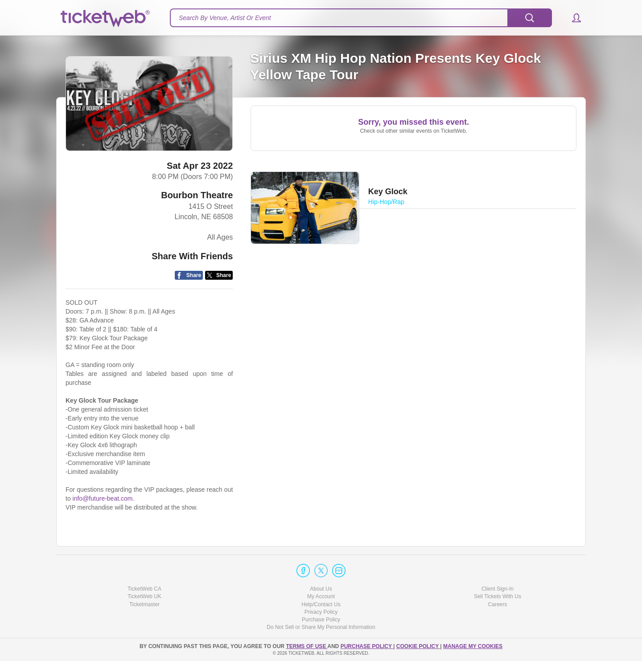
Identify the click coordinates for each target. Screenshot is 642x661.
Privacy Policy (321, 612)
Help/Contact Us (320, 604)
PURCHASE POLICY (367, 646)
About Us (321, 589)
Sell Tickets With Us (497, 596)
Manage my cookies (472, 646)
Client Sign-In (498, 589)
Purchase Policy (321, 619)
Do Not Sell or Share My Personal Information (321, 627)
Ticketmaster (144, 604)
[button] (572, 17)
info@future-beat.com (103, 498)
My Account (321, 596)
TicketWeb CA (144, 589)
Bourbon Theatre (197, 195)
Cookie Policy (418, 646)
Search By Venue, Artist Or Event (225, 17)
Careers (497, 604)
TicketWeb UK (144, 596)
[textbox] (361, 17)
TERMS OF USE (306, 646)
